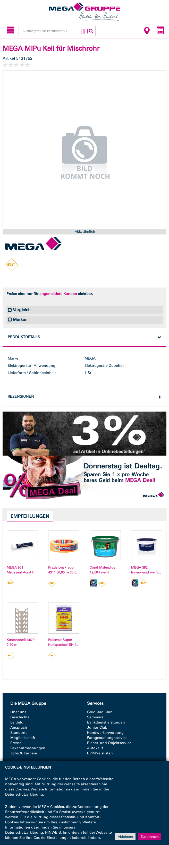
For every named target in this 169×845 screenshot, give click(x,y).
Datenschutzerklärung (24, 794)
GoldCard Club (100, 712)
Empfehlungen (30, 516)
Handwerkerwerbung (105, 732)
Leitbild (16, 722)
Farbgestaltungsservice (107, 738)
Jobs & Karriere (23, 753)
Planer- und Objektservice (109, 743)
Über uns (18, 712)
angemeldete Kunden (58, 294)
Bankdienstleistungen (106, 722)
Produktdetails (24, 337)
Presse (16, 743)
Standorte (19, 732)
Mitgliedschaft (22, 738)
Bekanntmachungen (27, 748)
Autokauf (95, 748)
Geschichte (20, 717)
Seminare (95, 717)
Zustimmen (150, 837)
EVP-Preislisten (100, 753)
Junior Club (97, 727)
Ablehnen (125, 837)
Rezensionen (21, 396)
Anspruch (18, 727)
